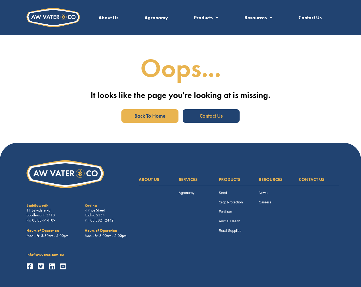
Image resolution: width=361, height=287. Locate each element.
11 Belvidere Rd (38, 210)
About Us (108, 18)
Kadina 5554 (95, 215)
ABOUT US (149, 179)
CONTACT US (311, 179)
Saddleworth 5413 (41, 215)
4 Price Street (95, 210)
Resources (258, 17)
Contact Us (310, 18)
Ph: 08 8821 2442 (99, 220)
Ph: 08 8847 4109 (41, 220)
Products (206, 17)
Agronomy (156, 18)
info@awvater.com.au (45, 254)
